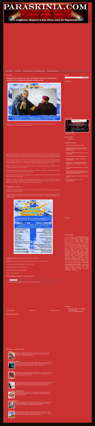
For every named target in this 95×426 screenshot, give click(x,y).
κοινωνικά (77, 264)
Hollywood (86, 237)
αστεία (71, 255)
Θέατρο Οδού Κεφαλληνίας (76, 245)
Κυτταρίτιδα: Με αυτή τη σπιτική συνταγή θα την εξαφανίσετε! (27, 372)
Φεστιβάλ (67, 254)
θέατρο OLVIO (85, 258)
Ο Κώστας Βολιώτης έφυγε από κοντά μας (75, 145)
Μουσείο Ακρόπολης (74, 251)
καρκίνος (80, 262)
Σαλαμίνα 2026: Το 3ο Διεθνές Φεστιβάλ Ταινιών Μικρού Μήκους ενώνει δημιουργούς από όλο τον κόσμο (76, 163)
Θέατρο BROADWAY (77, 242)
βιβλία (82, 255)
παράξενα (67, 268)
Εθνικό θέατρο (80, 241)
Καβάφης (66, 248)
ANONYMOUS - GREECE (14, 361)
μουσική (72, 267)
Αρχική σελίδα (8, 71)
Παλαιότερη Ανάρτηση (55, 310)
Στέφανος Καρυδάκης (84, 252)
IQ (65, 238)
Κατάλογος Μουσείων (52, 71)
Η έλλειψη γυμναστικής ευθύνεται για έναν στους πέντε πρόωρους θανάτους (31, 411)
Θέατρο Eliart (85, 242)
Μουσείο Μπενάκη (84, 251)
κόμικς (83, 265)
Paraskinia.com (71, 139)
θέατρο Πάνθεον (68, 261)
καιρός (75, 262)
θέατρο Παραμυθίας (77, 261)
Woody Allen (68, 238)
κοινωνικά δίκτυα (85, 264)
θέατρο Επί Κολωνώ (84, 259)
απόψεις (67, 255)
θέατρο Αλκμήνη (68, 259)
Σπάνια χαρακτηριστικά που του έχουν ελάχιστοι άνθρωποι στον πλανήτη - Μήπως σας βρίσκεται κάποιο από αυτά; (76, 149)
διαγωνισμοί (67, 257)
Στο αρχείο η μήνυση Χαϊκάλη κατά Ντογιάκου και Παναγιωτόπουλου (29, 402)
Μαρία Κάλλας (80, 249)
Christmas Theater (73, 237)
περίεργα (73, 268)
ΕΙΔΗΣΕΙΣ (10, 351)
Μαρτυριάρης (11, 371)
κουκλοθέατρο (68, 265)
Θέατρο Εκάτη (75, 244)
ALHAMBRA (67, 237)
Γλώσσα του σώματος (70, 241)
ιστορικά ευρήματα (69, 262)
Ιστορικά (80, 247)
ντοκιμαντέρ (78, 267)
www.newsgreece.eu (13, 400)
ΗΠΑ (70, 242)
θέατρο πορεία (85, 261)
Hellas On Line (11, 410)
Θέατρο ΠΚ (86, 245)
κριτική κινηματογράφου (76, 265)
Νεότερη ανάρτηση (11, 310)
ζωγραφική (74, 258)
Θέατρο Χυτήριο (73, 247)
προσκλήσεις (86, 268)
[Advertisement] (15, 38)
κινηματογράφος (69, 264)
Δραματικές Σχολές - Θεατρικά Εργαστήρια (34, 71)
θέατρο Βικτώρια (75, 259)
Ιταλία (84, 247)
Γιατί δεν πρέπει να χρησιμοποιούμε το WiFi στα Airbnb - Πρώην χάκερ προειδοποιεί (32, 362)
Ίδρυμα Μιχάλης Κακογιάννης (78, 238)
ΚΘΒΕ (87, 247)
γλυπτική (87, 255)
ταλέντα (73, 270)
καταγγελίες (85, 262)
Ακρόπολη (76, 240)
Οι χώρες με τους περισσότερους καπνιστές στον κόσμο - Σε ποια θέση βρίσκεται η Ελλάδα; (34, 382)
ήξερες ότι (80, 254)
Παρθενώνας (67, 252)
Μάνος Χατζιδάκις (78, 248)
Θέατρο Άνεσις (68, 244)
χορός (76, 270)
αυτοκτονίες (77, 255)
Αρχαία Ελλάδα (84, 240)
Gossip (80, 237)
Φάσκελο (10, 381)
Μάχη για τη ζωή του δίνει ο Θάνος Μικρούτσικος (76, 156)
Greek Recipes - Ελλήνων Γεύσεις (16, 391)
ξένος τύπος (85, 267)
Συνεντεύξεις (18, 71)
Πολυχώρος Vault (75, 252)
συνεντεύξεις (68, 270)
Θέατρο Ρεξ (67, 247)
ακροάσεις (86, 254)
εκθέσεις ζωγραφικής (77, 257)
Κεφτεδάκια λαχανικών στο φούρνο (22, 392)
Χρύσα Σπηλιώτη (73, 254)
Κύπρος (71, 248)
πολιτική (79, 268)
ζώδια (79, 258)
